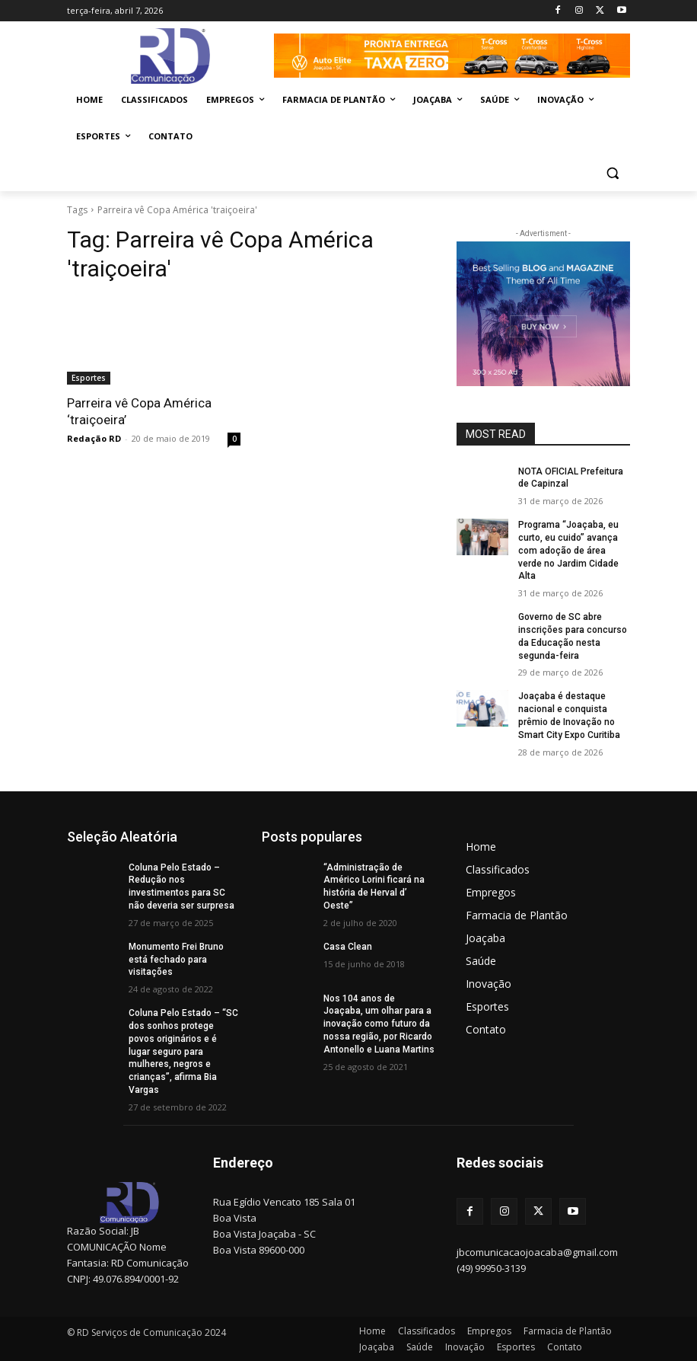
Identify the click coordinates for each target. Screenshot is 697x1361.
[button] (612, 173)
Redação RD (94, 438)
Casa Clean (347, 946)
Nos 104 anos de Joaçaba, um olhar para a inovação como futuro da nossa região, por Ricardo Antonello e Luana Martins (378, 1024)
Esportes (89, 377)
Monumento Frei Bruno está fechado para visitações (176, 959)
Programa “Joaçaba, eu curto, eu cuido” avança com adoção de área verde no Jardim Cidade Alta (568, 550)
